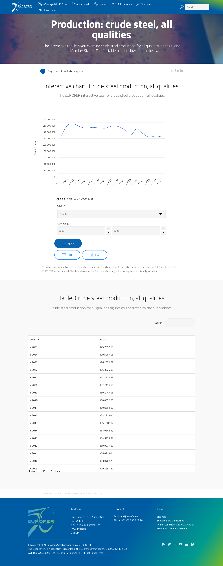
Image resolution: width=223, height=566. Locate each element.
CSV (95, 261)
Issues (100, 4)
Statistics (144, 4)
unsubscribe (178, 531)
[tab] (105, 71)
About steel (80, 4)
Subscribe (162, 531)
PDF (67, 261)
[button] (105, 71)
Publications (121, 4)
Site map (161, 527)
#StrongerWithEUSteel (53, 4)
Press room (47, 10)
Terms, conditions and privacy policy (175, 535)
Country (61, 208)
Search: (174, 322)
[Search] (197, 7)
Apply (68, 250)
